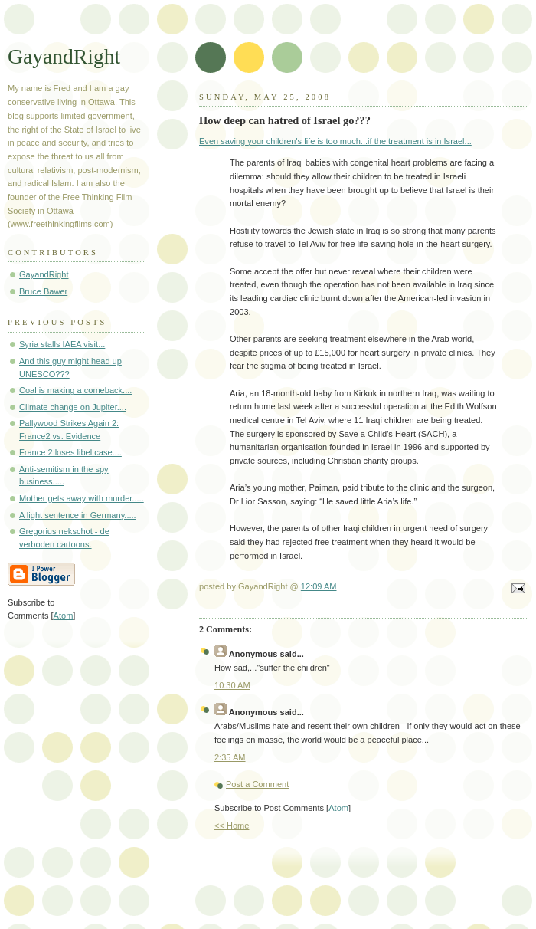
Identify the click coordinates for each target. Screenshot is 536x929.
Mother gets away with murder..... (81, 498)
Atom (338, 807)
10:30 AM (232, 685)
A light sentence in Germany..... (77, 515)
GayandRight (64, 56)
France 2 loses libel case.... (70, 452)
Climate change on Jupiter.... (72, 407)
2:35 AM (230, 757)
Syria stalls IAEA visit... (62, 344)
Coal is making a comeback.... (75, 390)
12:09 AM (319, 586)
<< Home (231, 825)
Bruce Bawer (43, 291)
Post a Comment (257, 784)
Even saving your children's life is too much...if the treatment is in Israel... (335, 141)
